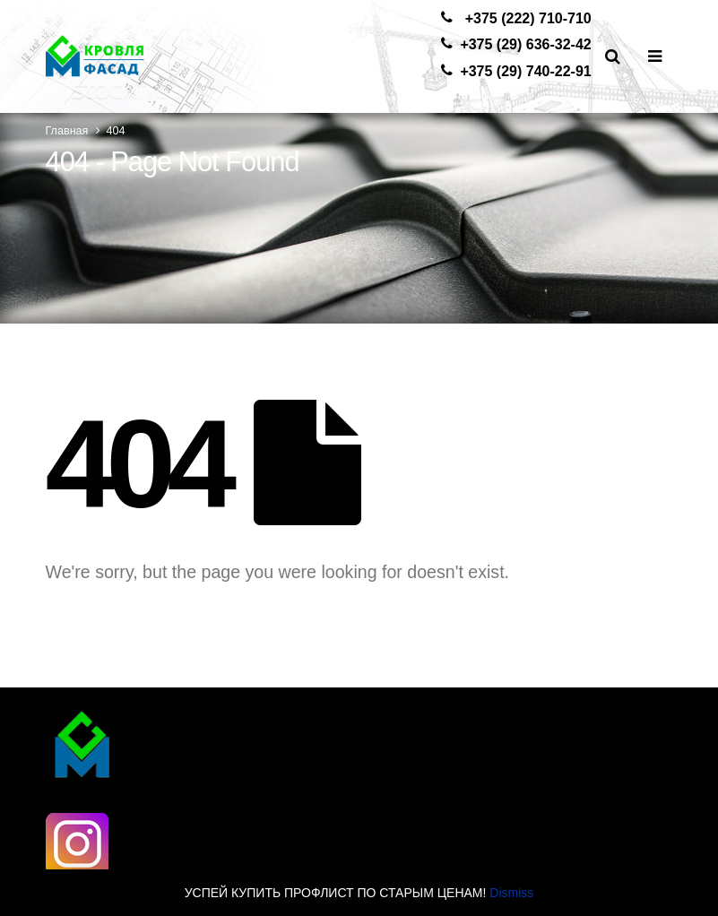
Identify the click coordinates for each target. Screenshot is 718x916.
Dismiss (511, 893)
